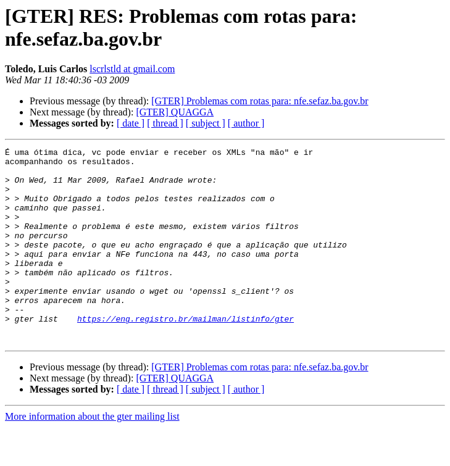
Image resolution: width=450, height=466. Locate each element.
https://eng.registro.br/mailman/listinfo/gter (185, 353)
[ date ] (130, 123)
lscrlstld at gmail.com (132, 69)
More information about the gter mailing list (92, 455)
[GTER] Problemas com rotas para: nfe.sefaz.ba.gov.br (259, 101)
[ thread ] (165, 123)
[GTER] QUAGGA (175, 112)
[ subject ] (205, 123)
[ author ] (246, 123)
